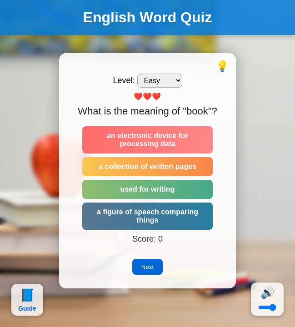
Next (147, 266)
